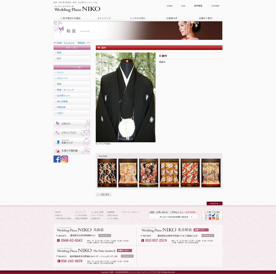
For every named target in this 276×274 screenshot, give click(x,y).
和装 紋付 (81, 42)
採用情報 (110, 212)
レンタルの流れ (81, 215)
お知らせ (58, 215)
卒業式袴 (61, 107)
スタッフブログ (97, 215)
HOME (59, 42)
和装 (59, 52)
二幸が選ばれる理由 (63, 218)
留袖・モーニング (65, 90)
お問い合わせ (112, 215)
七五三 (60, 113)
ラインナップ (69, 42)
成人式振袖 (62, 101)
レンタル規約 (112, 218)
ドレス (60, 72)
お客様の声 (95, 218)
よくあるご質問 (97, 212)
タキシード (62, 78)
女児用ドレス (63, 95)
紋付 (59, 58)
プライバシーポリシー (130, 212)
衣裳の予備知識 (81, 218)
